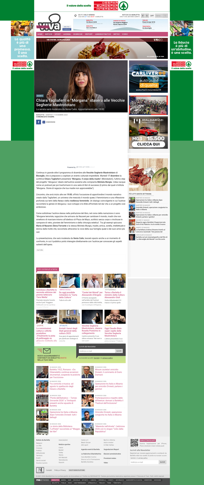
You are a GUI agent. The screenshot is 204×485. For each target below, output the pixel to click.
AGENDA (67, 34)
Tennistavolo (63, 460)
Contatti (49, 470)
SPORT (58, 34)
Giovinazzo (120, 480)
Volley (61, 452)
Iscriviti (118, 351)
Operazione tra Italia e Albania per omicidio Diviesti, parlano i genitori (109, 386)
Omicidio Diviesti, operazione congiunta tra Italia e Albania (108, 413)
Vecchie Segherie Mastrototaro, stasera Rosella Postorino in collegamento (92, 329)
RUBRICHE (78, 34)
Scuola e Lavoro (41, 463)
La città (38, 446)
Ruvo (70, 483)
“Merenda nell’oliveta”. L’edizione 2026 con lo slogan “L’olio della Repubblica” (110, 429)
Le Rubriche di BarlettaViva (91, 454)
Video (106, 463)
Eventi (38, 458)
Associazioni (63, 440)
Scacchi (61, 462)
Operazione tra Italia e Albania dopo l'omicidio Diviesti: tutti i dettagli (63, 415)
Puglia (63, 483)
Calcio (61, 448)
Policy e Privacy (60, 470)
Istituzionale (40, 453)
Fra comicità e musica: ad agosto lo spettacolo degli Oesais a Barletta (61, 386)
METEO (117, 34)
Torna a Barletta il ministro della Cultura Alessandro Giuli (115, 295)
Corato (111, 480)
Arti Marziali (63, 457)
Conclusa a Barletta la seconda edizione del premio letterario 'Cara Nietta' (46, 294)
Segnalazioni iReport (111, 449)
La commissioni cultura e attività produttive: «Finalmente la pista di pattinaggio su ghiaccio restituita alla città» (46, 335)
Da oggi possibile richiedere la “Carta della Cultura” (68, 295)
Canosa (93, 480)
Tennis (61, 455)
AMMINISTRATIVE (103, 34)
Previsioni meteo (110, 458)
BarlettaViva (49, 21)
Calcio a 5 (84, 440)
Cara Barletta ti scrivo (88, 457)
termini (96, 358)
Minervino (148, 480)
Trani (109, 483)
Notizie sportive (64, 444)
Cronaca (39, 448)
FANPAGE (66, 29)
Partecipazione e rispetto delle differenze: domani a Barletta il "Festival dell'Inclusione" (109, 400)
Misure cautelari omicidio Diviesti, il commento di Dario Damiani (108, 372)
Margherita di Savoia (134, 480)
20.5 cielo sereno (89, 15)
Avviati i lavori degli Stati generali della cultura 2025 (68, 331)
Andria (63, 480)
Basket (61, 450)
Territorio (39, 455)
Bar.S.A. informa (109, 440)
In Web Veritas (109, 445)
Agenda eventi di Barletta (90, 449)
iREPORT (89, 34)
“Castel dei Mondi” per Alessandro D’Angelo (92, 293)
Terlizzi (102, 483)
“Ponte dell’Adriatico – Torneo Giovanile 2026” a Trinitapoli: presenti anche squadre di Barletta (63, 402)
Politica (39, 451)
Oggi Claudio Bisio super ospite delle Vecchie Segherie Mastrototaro (113, 332)
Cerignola (102, 480)
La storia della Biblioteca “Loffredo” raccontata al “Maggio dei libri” (65, 429)
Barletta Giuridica (87, 462)
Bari (69, 480)
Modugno (157, 480)
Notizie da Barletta (43, 440)
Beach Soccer (86, 442)
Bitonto (85, 480)
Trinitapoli (117, 483)
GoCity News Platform (77, 470)
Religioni (39, 443)
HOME (40, 34)
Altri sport (84, 445)
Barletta (55, 480)
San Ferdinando (80, 483)
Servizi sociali (41, 460)
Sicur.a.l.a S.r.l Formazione (90, 459)
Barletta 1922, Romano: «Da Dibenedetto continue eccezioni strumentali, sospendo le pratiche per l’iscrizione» (65, 373)
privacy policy (108, 358)
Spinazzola (92, 483)
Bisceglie (76, 480)
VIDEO (125, 34)
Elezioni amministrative (112, 454)
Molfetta (55, 483)
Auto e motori (108, 442)
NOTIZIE (48, 34)
